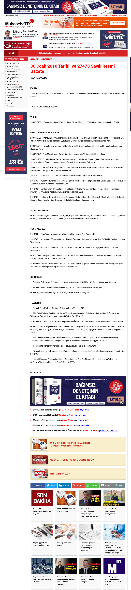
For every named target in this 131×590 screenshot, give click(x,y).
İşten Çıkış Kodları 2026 (15, 87)
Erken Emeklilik (14, 74)
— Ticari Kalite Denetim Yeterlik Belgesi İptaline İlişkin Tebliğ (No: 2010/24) (63, 346)
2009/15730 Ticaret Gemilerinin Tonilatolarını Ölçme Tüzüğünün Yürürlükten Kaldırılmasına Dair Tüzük (74, 122)
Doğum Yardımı (12, 72)
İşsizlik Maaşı (13, 84)
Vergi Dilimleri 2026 (72, 15)
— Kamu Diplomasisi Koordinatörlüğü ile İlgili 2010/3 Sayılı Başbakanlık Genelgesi (66, 287)
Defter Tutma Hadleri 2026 (88, 15)
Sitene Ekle (107, 15)
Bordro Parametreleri (14, 69)
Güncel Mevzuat (12, 81)
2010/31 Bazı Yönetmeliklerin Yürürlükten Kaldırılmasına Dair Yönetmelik (62, 234)
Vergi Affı (10, 103)
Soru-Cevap (10, 95)
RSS (100, 15)
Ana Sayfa (47, 15)
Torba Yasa (10, 100)
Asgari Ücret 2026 (58, 15)
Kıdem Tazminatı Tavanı (15, 90)
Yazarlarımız (11, 106)
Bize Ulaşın (122, 15)
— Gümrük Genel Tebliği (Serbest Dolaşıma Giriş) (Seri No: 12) (57, 308)
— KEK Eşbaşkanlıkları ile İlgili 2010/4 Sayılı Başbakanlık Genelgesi (59, 292)
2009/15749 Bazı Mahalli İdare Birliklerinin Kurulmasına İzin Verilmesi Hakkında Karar (67, 154)
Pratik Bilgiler (11, 92)
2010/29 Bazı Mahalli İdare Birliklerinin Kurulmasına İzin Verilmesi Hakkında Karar (67, 175)
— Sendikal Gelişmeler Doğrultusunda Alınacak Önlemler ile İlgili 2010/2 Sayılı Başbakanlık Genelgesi (74, 282)
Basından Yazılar (12, 66)
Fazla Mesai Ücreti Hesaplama (13, 78)
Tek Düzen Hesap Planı (14, 98)
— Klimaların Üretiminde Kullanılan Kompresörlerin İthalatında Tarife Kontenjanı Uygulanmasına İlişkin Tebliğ (76, 321)
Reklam (114, 15)
